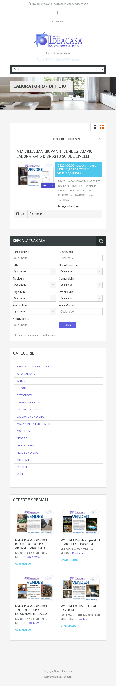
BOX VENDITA (24, 395)
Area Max (21, 318)
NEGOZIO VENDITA (27, 452)
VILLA (20, 474)
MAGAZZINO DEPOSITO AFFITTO (35, 423)
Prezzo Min (66, 292)
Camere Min (66, 278)
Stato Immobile (68, 265)
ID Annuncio (66, 251)
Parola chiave (21, 251)
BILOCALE (22, 388)
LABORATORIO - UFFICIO (30, 409)
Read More (33, 557)
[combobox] (34, 271)
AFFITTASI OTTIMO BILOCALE (33, 366)
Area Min (67, 305)
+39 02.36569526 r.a (60, 59)
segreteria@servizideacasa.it (71, 3)
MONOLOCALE (25, 431)
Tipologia (18, 278)
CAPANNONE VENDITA (29, 402)
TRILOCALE (23, 459)
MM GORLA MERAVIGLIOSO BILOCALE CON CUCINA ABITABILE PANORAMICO (32, 544)
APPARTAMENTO (26, 373)
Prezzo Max (20, 305)
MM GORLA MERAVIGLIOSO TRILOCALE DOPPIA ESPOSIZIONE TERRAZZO (32, 610)
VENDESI (22, 467)
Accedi (57, 21)
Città (16, 265)
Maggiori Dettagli (69, 206)
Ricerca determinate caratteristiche (35, 335)
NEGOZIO (22, 438)
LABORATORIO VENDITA (30, 416)
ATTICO (21, 380)
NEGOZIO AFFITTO (27, 445)
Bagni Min (19, 292)
